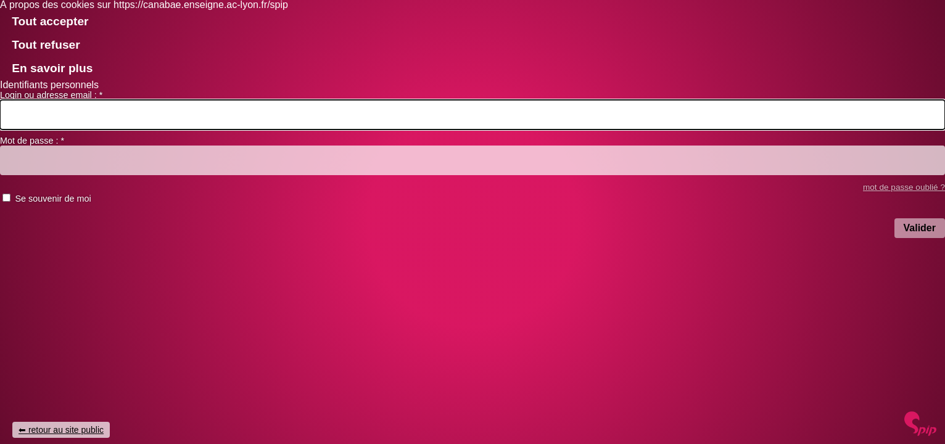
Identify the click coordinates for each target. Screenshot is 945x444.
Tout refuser (46, 44)
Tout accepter (50, 21)
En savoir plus (52, 68)
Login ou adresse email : (51, 95)
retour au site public (66, 430)
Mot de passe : (32, 141)
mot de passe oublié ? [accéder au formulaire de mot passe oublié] (904, 187)
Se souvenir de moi (53, 199)
